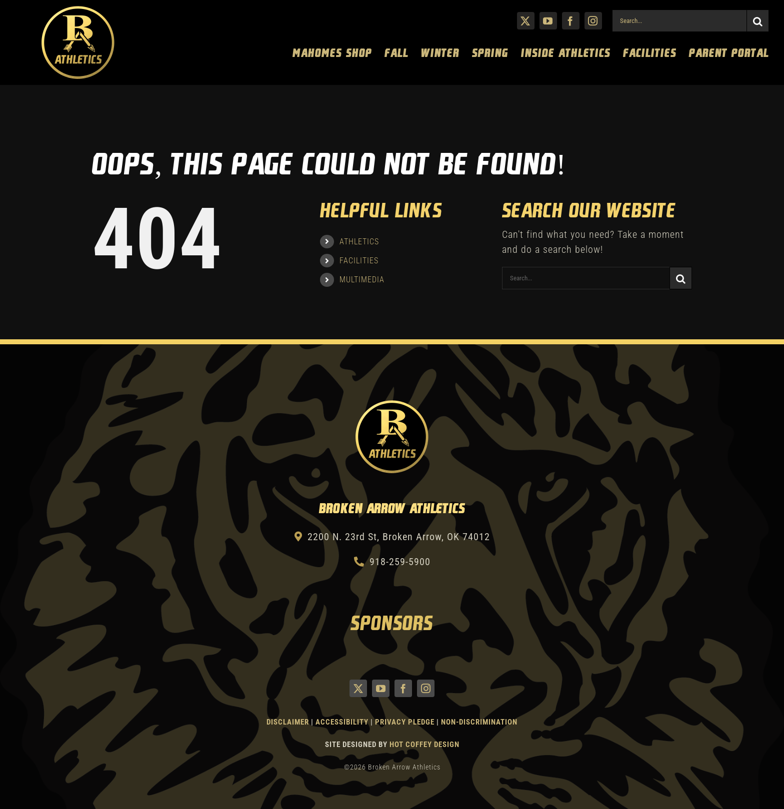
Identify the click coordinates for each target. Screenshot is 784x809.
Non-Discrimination (479, 722)
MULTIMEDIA (362, 279)
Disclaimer (287, 722)
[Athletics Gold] (78, 10)
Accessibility (343, 722)
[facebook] (571, 20)
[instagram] (593, 20)
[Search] (757, 20)
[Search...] (679, 20)
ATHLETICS (359, 241)
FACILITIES (359, 260)
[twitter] (525, 20)
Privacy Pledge (404, 722)
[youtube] (548, 20)
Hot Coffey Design (425, 744)
